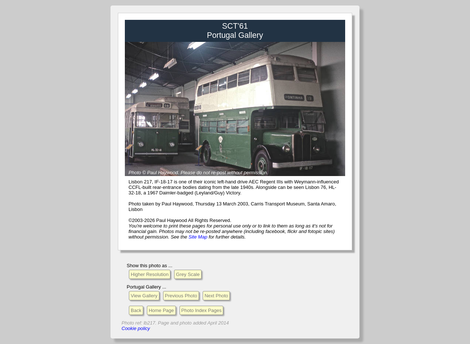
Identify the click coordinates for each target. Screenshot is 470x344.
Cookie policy (136, 328)
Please (188, 172)
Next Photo (216, 295)
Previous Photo (181, 295)
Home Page (161, 310)
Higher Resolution (150, 274)
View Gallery (144, 295)
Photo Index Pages (201, 310)
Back (136, 310)
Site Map (197, 237)
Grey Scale (187, 274)
